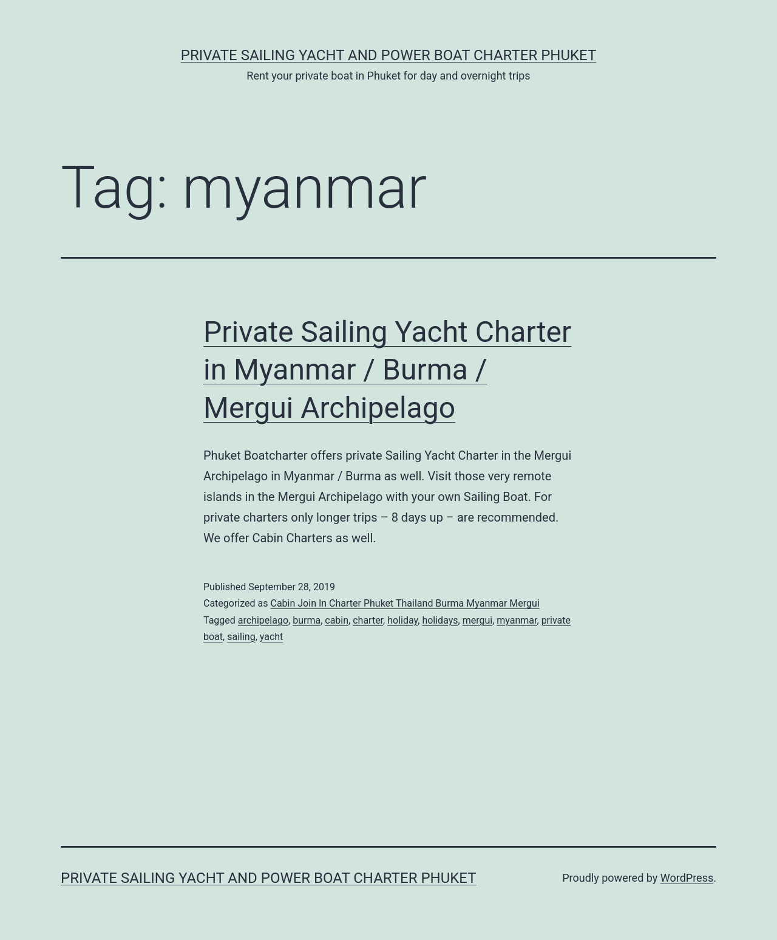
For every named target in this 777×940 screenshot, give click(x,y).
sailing (241, 636)
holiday (402, 620)
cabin (336, 620)
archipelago (263, 620)
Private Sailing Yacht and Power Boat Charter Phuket (389, 55)
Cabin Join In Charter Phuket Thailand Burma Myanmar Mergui (404, 603)
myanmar (517, 620)
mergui (477, 620)
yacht (271, 636)
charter (368, 620)
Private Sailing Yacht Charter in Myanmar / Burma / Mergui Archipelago (387, 370)
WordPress (686, 877)
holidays (440, 620)
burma (307, 620)
